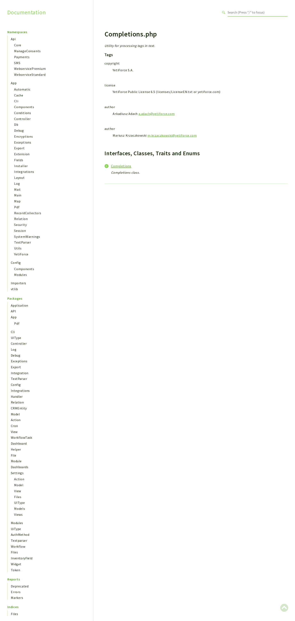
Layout (19, 178)
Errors (16, 592)
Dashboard (19, 443)
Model (15, 414)
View (14, 432)
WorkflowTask (21, 437)
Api (13, 39)
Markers (17, 598)
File (13, 455)
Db (16, 124)
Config (16, 263)
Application (19, 305)
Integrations (24, 172)
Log (17, 183)
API (13, 311)
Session (20, 231)
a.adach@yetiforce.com (156, 114)
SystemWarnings (27, 237)
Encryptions (23, 136)
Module (16, 461)
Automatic (22, 89)
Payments (22, 57)
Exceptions (22, 142)
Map (17, 201)
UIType (16, 338)
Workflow (18, 546)
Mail (17, 189)
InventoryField (22, 558)
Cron (14, 426)
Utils (18, 248)
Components (24, 107)
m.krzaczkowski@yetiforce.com (172, 135)
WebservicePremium (30, 69)
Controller (22, 119)
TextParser (22, 242)
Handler (17, 396)
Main (18, 195)
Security (20, 225)
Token (15, 570)
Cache (18, 95)
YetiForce (21, 254)
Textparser (19, 540)
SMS (17, 63)
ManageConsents (27, 51)
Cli (16, 101)
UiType (16, 529)
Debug (19, 130)
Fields (18, 160)
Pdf (16, 207)
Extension (22, 154)
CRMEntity (19, 408)
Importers (18, 283)
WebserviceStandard (29, 75)
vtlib (14, 289)
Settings (17, 473)
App (14, 83)
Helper (16, 449)
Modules (20, 275)
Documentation (26, 12)
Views (18, 514)
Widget (16, 564)
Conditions (22, 113)
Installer (21, 166)
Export (19, 148)
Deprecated (20, 586)
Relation (21, 219)
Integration (19, 373)
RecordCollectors (27, 213)
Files (18, 497)
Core (17, 45)
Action (15, 420)
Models (19, 509)
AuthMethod (20, 535)
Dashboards (19, 467)
